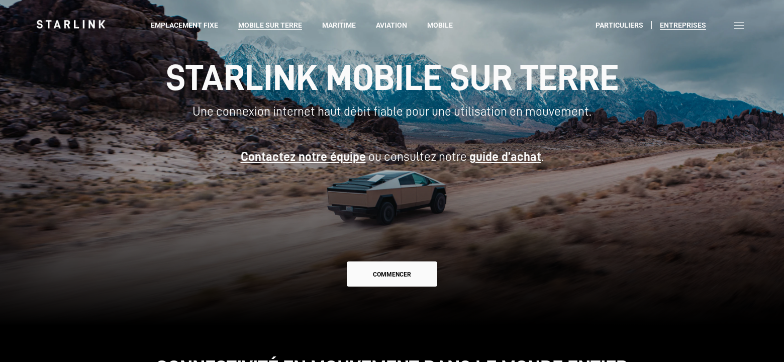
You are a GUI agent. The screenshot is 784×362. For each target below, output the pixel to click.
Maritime (339, 25)
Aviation (391, 25)
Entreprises (683, 25)
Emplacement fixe (184, 25)
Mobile (440, 25)
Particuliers (619, 25)
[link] (71, 24)
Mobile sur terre (270, 25)
